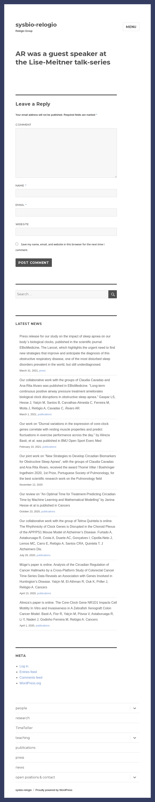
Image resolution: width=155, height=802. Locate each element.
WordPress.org (30, 683)
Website (22, 224)
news (20, 767)
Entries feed (28, 672)
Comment (23, 124)
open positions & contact (35, 777)
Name (21, 185)
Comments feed (31, 677)
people (21, 708)
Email (21, 205)
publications (45, 414)
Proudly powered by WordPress (54, 790)
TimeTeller (24, 728)
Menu (131, 27)
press (42, 370)
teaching (23, 738)
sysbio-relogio (36, 24)
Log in (24, 666)
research (23, 718)
